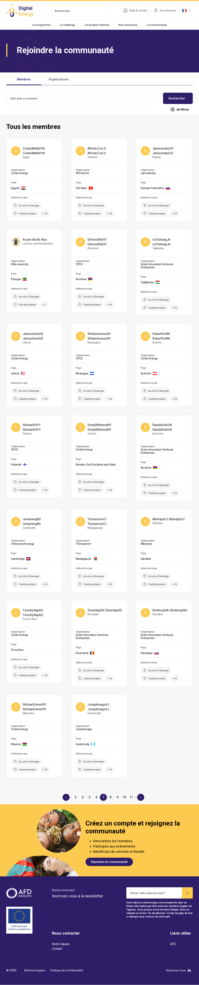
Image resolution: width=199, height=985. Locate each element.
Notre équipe (61, 944)
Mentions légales (34, 970)
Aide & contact (135, 10)
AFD (173, 944)
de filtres (179, 109)
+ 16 (45, 213)
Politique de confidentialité (67, 970)
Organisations (59, 79)
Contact (57, 949)
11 (131, 797)
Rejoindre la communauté (109, 862)
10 (124, 797)
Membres (24, 79)
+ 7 (44, 304)
